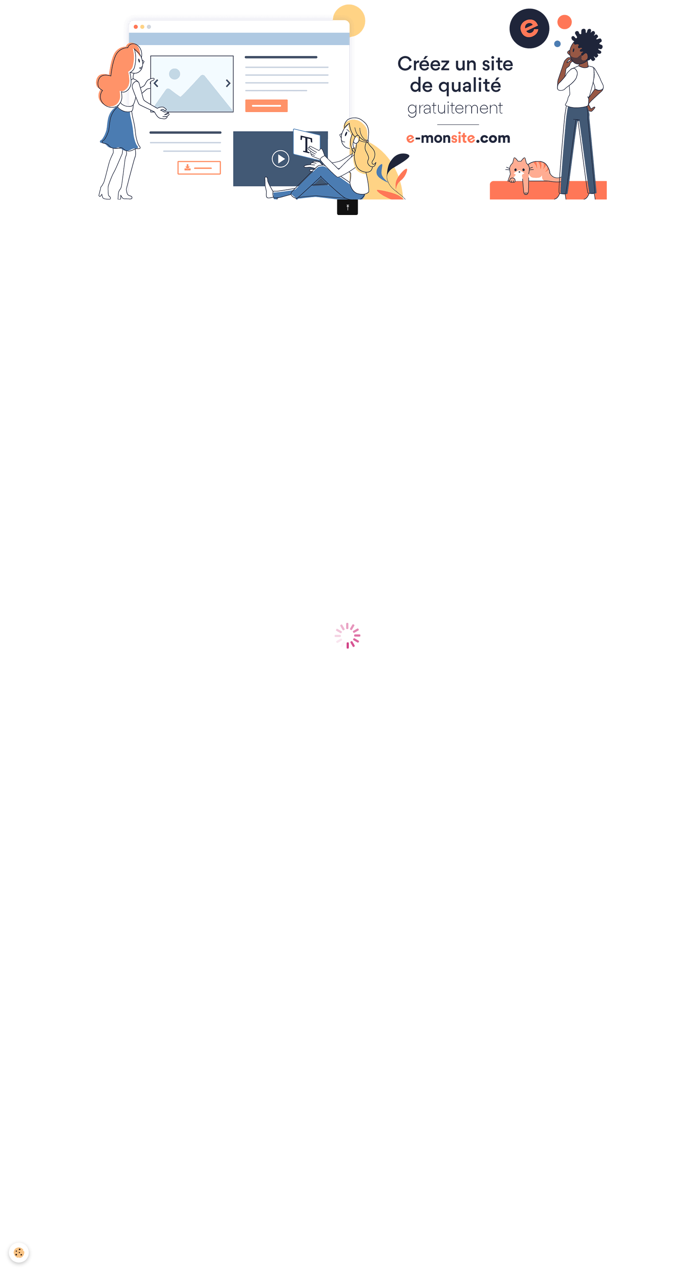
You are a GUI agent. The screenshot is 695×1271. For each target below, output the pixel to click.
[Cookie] (19, 1253)
